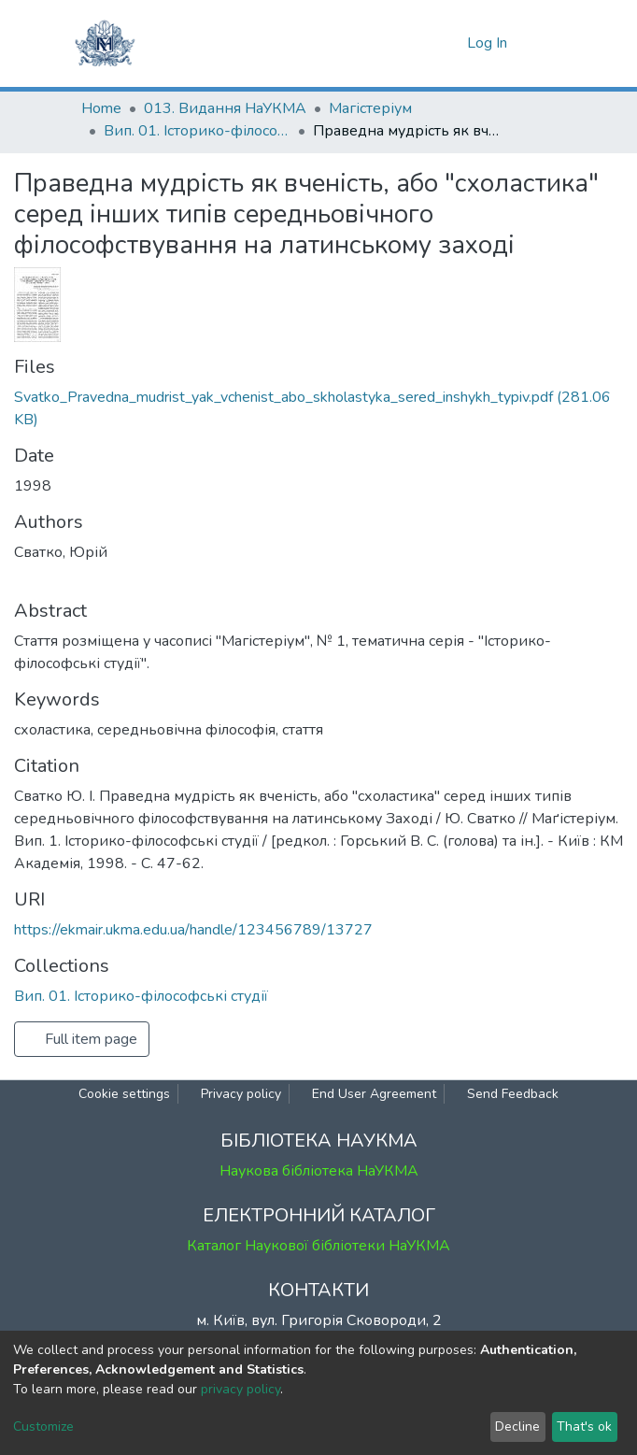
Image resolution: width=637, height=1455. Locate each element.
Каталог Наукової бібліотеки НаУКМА (318, 1245)
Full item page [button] (81, 1039)
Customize (43, 1426)
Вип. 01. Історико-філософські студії (197, 131)
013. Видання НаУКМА (225, 108)
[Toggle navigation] (544, 43)
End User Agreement (374, 1094)
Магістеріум (370, 108)
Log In (489, 43)
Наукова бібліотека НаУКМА (318, 1171)
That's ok (584, 1426)
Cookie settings (124, 1094)
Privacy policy (241, 1094)
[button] (447, 43)
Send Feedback (513, 1094)
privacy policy (240, 1389)
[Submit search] (419, 43)
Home (101, 108)
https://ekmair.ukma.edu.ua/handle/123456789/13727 (193, 930)
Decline (517, 1426)
